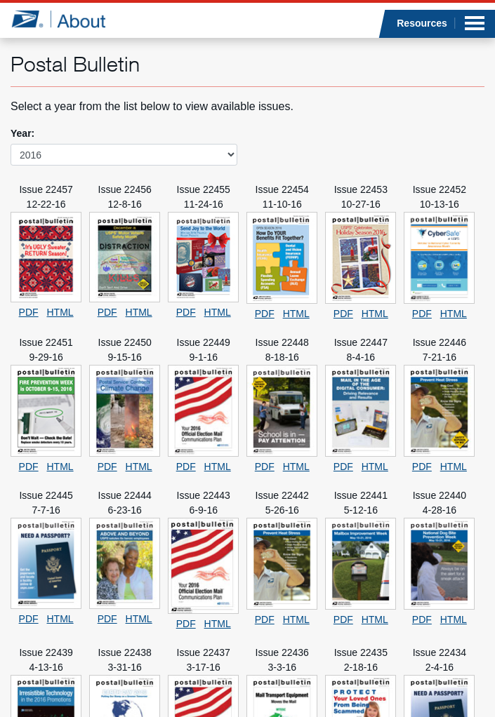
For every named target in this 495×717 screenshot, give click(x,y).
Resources (422, 23)
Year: (22, 133)
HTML (60, 312)
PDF (29, 312)
